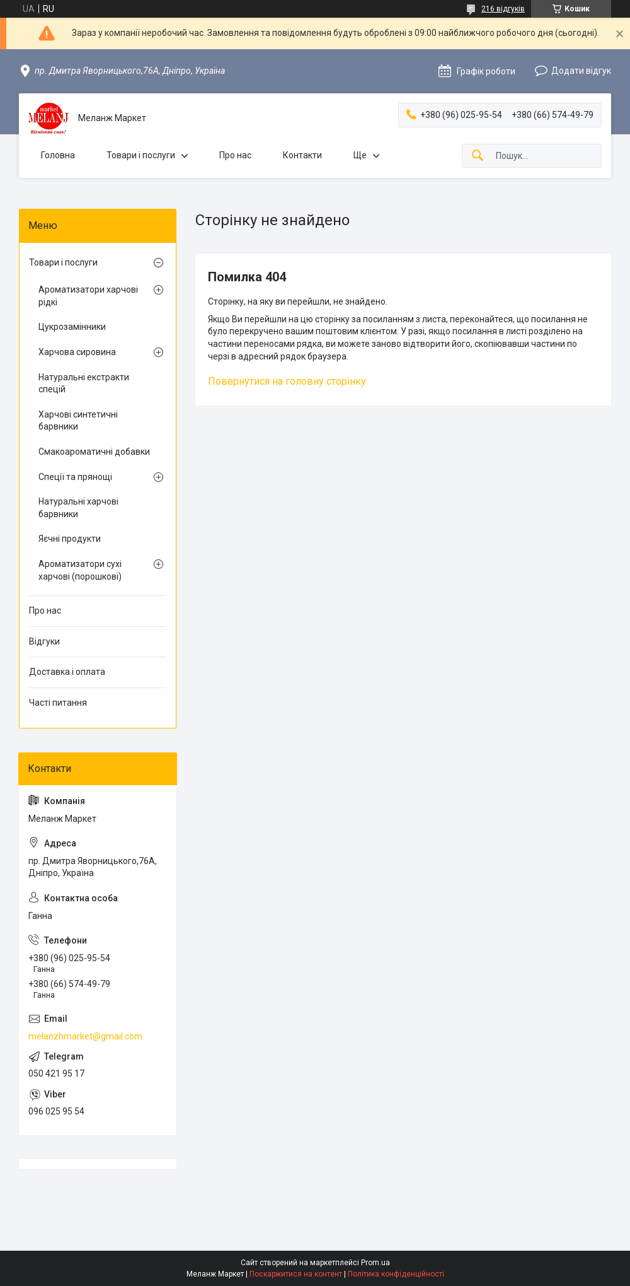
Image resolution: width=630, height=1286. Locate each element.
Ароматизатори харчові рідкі (88, 295)
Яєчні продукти (69, 539)
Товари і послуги (140, 155)
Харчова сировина (77, 352)
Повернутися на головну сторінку (287, 381)
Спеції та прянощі (75, 477)
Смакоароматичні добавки (94, 452)
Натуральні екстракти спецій (83, 383)
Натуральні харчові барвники (78, 507)
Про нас (235, 155)
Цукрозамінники (72, 327)
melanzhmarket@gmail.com (85, 1036)
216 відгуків (503, 8)
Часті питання (58, 703)
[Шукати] (477, 156)
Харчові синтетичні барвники (78, 420)
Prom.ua (375, 1262)
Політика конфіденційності (396, 1274)
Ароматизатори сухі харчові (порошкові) (80, 570)
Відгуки (44, 641)
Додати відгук (581, 71)
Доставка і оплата (67, 672)
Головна (58, 155)
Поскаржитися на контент (295, 1274)
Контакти (302, 155)
